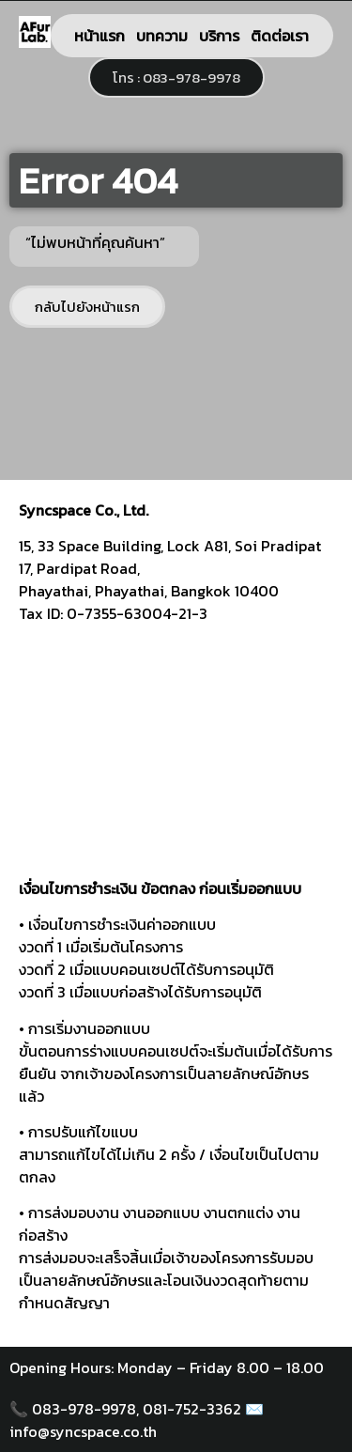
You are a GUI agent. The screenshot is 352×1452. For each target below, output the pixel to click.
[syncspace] (176, 757)
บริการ (219, 35)
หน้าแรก (99, 35)
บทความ (162, 35)
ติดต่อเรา (280, 35)
